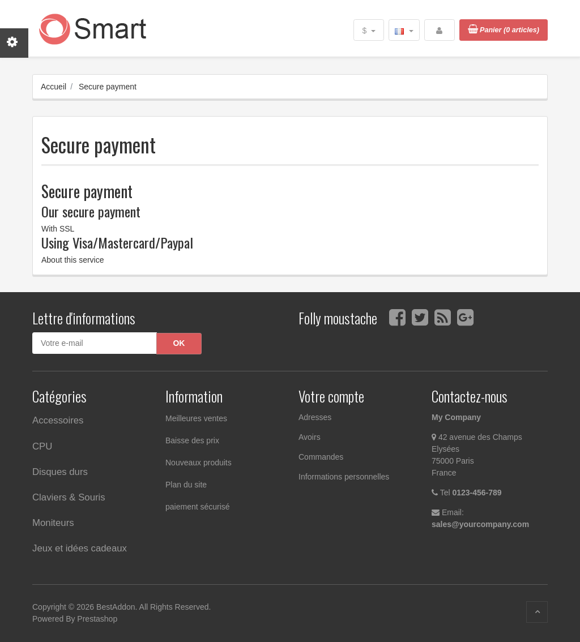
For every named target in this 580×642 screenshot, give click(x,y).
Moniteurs (53, 522)
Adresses (314, 417)
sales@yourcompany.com (480, 524)
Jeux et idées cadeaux (79, 548)
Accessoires (57, 420)
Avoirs (309, 437)
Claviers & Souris (68, 497)
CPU (42, 446)
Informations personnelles (343, 476)
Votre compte (331, 396)
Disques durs (60, 471)
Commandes (320, 456)
